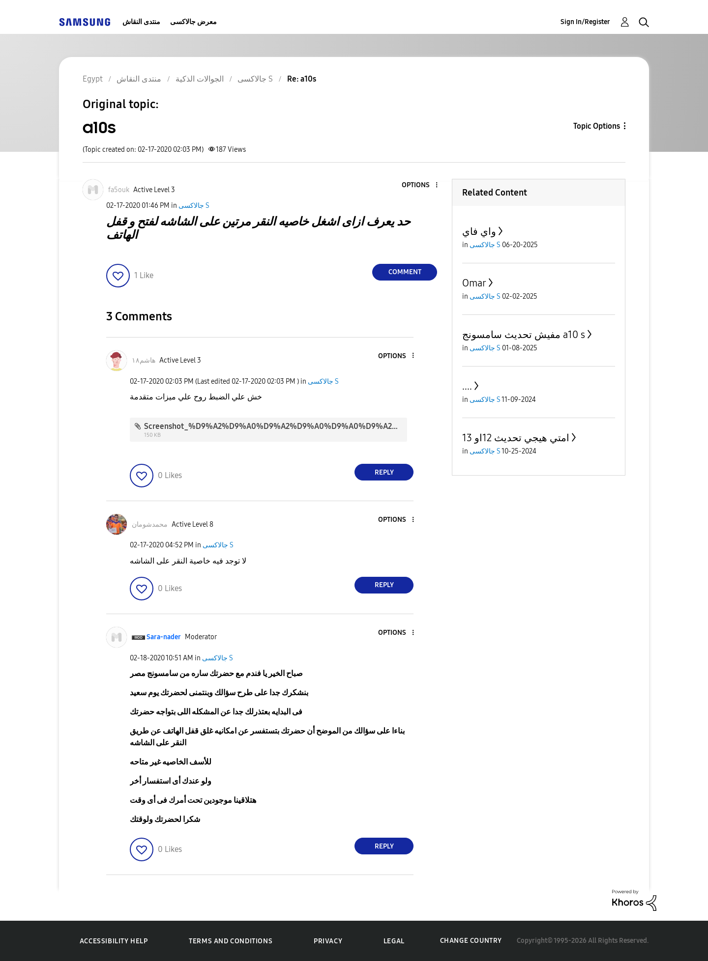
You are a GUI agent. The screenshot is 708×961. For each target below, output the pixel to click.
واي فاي (479, 231)
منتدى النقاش (141, 22)
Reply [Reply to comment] (384, 472)
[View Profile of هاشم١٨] (143, 360)
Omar (474, 283)
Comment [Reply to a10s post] (404, 272)
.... (467, 386)
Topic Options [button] (596, 126)
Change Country (471, 940)
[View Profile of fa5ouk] (118, 190)
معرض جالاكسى (193, 22)
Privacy (328, 941)
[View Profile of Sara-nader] (164, 637)
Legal (394, 941)
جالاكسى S (193, 205)
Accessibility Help (114, 941)
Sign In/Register (585, 22)
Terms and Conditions (230, 941)
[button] (420, 185)
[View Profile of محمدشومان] (150, 524)
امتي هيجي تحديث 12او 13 (515, 438)
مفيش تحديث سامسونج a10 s (523, 334)
